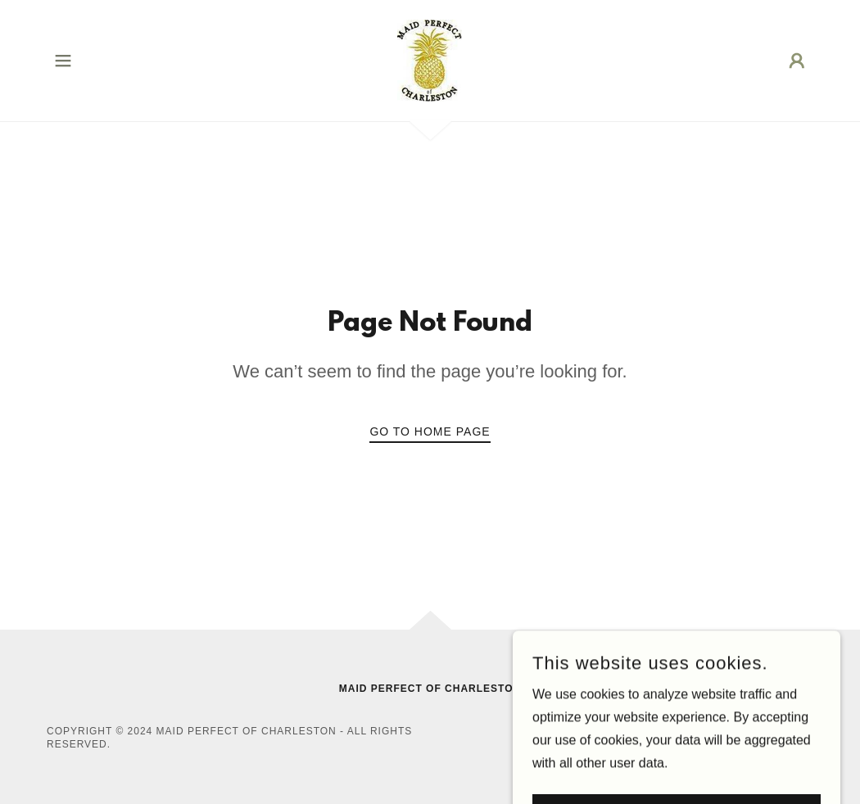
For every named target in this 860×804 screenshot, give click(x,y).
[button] (63, 60)
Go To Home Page (429, 431)
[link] (429, 59)
